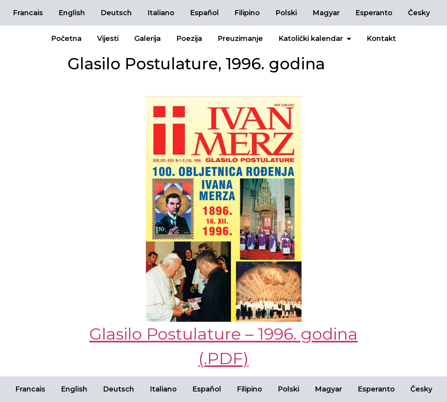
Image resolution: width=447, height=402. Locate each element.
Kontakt (381, 38)
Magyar (326, 13)
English (72, 13)
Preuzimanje (240, 38)
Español (204, 13)
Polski (286, 13)
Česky (419, 13)
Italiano (160, 13)
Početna (66, 38)
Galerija (147, 38)
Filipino (247, 13)
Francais (28, 13)
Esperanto (373, 13)
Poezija (189, 38)
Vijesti (108, 38)
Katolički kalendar (314, 38)
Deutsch (116, 13)
